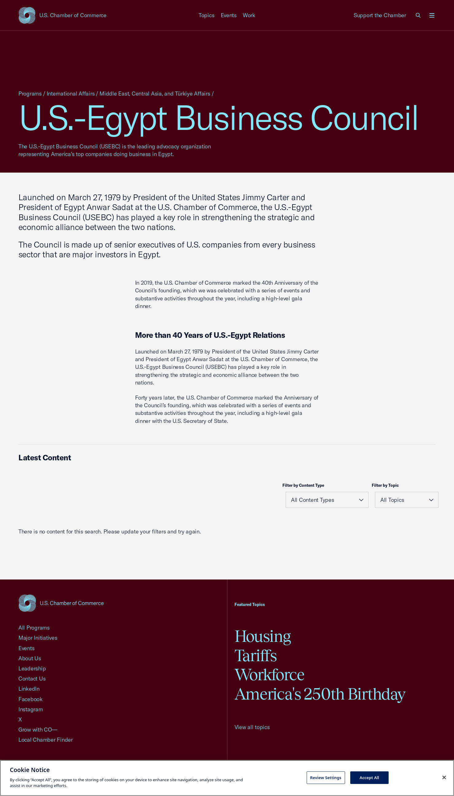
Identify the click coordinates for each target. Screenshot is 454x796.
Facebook (30, 699)
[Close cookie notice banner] (444, 777)
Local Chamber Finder (45, 739)
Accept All (369, 777)
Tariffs (256, 655)
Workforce (270, 674)
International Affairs (71, 93)
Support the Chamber (380, 15)
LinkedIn (29, 688)
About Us (29, 658)
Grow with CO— (37, 729)
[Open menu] (432, 15)
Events (229, 15)
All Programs (34, 627)
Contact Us (31, 678)
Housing (263, 636)
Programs (30, 93)
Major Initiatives (37, 637)
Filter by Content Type (303, 485)
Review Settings (325, 777)
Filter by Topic (385, 485)
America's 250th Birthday (320, 694)
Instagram (30, 709)
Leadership (32, 668)
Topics (207, 15)
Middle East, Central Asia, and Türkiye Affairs (154, 93)
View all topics (252, 727)
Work (249, 15)
